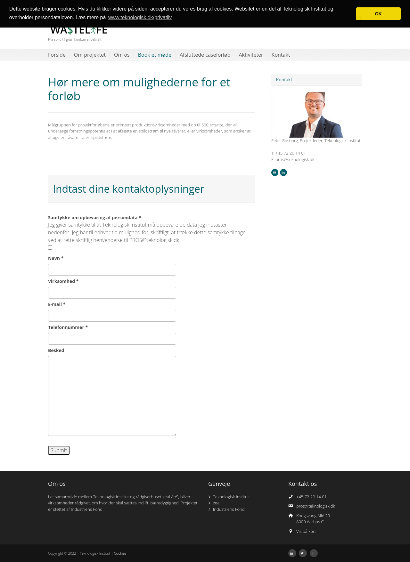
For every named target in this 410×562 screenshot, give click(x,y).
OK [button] (378, 13)
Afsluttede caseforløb (205, 54)
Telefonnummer (68, 327)
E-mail (56, 304)
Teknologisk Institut (231, 497)
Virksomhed (63, 281)
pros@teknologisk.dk (315, 506)
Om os (122, 54)
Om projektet (90, 54)
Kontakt (281, 54)
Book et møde (154, 54)
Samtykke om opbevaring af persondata (94, 217)
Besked (56, 350)
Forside (57, 54)
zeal (216, 503)
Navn (55, 258)
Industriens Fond (229, 509)
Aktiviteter (251, 54)
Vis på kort (306, 531)
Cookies (120, 553)
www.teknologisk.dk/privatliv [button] (140, 17)
